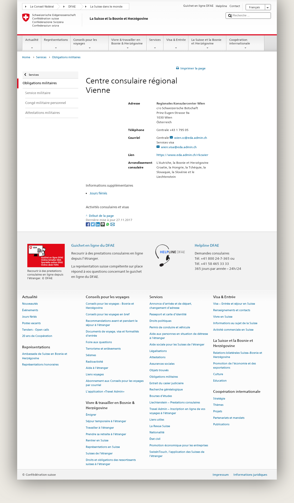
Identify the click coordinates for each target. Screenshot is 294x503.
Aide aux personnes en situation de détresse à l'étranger (178, 336)
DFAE (72, 6)
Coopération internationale (245, 44)
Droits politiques (160, 321)
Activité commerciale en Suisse (233, 329)
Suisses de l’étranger (99, 453)
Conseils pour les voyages (89, 44)
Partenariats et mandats (228, 418)
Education (220, 380)
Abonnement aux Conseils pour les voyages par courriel (114, 383)
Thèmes (218, 405)
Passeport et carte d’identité (167, 314)
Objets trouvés (158, 370)
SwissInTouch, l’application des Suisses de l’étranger (176, 454)
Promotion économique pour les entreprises (178, 445)
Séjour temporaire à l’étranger (106, 421)
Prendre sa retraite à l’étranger (106, 434)
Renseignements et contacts (231, 310)
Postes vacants (31, 323)
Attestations (157, 357)
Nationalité (156, 432)
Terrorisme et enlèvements (103, 348)
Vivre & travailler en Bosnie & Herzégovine (127, 44)
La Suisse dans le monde (106, 6)
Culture (218, 374)
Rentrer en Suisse (97, 440)
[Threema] (103, 224)
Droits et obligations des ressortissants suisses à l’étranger (111, 462)
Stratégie (219, 398)
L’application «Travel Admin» (105, 391)
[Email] (112, 224)
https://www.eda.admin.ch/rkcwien (184, 154)
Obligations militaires (163, 376)
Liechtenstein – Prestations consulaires (174, 402)
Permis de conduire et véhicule (169, 327)
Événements (30, 310)
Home (26, 57)
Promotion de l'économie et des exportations (234, 365)
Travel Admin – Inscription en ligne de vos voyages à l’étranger (177, 411)
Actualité (32, 44)
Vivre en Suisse (222, 316)
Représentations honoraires (40, 365)
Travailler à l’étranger (100, 427)
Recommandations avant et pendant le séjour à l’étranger (112, 323)
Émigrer (91, 415)
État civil (154, 439)
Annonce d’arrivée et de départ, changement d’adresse (170, 306)
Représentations (56, 44)
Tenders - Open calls (35, 329)
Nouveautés (30, 304)
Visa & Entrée (176, 44)
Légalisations (158, 351)
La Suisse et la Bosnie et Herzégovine (207, 44)
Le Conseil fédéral (42, 6)
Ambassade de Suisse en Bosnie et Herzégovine (44, 356)
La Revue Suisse (159, 426)
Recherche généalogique (166, 389)
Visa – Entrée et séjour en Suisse (234, 304)
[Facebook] (88, 224)
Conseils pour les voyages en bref (107, 314)
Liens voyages (95, 374)
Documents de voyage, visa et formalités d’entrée (112, 333)
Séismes (91, 355)
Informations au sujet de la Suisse (235, 323)
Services (155, 44)
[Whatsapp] (108, 224)
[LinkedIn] (98, 224)
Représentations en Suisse (103, 447)
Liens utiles (156, 419)
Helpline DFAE (207, 245)
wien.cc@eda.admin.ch (190, 137)
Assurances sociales (161, 364)
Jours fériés (98, 193)
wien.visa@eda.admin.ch (179, 147)
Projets (217, 411)
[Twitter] (93, 224)
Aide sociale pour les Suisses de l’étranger (176, 344)
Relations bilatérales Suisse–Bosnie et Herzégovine (237, 355)
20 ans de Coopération (37, 336)
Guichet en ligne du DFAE (93, 245)
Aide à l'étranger (97, 368)
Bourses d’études (160, 396)
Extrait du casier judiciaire (166, 383)
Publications (221, 424)
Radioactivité (94, 361)
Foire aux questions (99, 342)
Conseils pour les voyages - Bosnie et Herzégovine (110, 306)
